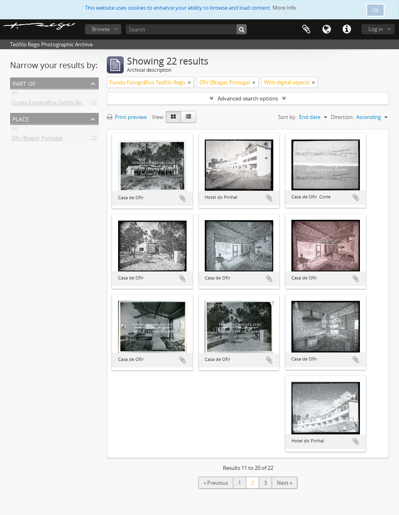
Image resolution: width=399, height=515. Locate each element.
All (14, 94)
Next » (284, 482)
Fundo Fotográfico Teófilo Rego (49, 104)
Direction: (342, 117)
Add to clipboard (183, 198)
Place (20, 118)
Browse (101, 29)
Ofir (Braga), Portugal (37, 139)
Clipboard (306, 29)
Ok (375, 10)
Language (326, 29)
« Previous (216, 482)
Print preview (127, 117)
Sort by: (287, 117)
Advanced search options (248, 98)
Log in (375, 29)
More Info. (284, 7)
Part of (23, 82)
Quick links (347, 29)
